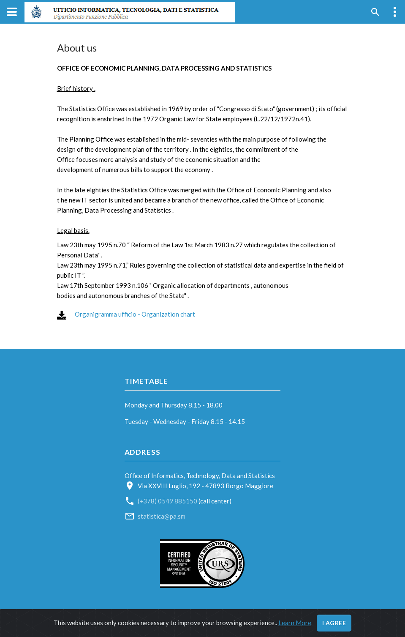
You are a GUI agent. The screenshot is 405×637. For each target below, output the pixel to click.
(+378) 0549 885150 (168, 501)
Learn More (294, 622)
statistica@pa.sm (161, 516)
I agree (334, 622)
